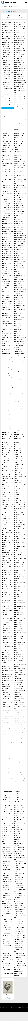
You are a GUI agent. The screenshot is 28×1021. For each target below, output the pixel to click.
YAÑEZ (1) (20, 965)
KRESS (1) (5, 498)
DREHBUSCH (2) (7, 257)
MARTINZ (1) (6, 592)
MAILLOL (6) (6, 580)
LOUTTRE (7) (19, 560)
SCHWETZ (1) (18, 827)
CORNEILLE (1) (20, 207)
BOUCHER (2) (6, 112)
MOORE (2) (6, 632)
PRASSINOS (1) (19, 726)
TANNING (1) (7, 877)
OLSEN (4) (18, 676)
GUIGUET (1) (20, 388)
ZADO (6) (18, 967)
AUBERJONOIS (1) (7, 42)
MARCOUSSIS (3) (7, 586)
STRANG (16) (6, 869)
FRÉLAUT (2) (6, 335)
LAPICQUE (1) (7, 522)
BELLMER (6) (6, 68)
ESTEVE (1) (18, 285)
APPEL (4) (17, 30)
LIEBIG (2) (5, 556)
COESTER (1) (6, 199)
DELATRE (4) (6, 241)
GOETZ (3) (6, 367)
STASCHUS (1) (19, 855)
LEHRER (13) (18, 540)
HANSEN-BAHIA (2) (19, 412)
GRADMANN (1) (7, 377)
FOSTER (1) (18, 323)
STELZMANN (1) (19, 861)
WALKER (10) (18, 939)
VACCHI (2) (18, 903)
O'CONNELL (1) (7, 671)
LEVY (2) (18, 550)
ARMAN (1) (20, 33)
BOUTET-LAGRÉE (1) (19, 117)
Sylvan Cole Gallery (6, 11)
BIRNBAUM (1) (19, 84)
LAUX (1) (6, 526)
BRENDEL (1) (18, 135)
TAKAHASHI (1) (7, 875)
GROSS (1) (18, 383)
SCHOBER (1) (19, 817)
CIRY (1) (17, 191)
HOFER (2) (5, 444)
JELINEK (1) (18, 462)
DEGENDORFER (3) (20, 237)
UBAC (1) (17, 899)
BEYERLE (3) (6, 82)
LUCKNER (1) (19, 567)
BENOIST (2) (6, 70)
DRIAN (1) (20, 261)
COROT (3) (7, 210)
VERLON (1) (18, 913)
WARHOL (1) (6, 943)
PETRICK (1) (7, 702)
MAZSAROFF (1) (19, 606)
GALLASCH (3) (19, 343)
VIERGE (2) (6, 925)
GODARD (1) (19, 363)
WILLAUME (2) (20, 950)
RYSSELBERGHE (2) (8, 789)
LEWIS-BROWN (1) (7, 552)
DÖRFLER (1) (18, 255)
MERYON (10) (7, 618)
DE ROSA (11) (19, 231)
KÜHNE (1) (6, 502)
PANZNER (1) (18, 686)
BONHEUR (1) (6, 100)
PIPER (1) (5, 712)
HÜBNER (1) (6, 448)
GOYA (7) (6, 375)
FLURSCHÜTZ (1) (7, 315)
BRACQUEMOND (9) (7, 121)
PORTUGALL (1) (19, 722)
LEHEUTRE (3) (19, 538)
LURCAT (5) (18, 572)
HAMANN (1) (18, 409)
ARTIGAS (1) (19, 38)
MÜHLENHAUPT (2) (7, 646)
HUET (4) (17, 448)
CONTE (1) (19, 203)
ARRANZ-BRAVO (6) (6, 39)
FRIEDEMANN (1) (19, 335)
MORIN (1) (18, 636)
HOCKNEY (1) (6, 442)
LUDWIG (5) (6, 570)
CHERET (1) (6, 185)
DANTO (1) (18, 221)
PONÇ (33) (5, 722)
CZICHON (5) (7, 217)
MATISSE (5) (6, 600)
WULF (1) (6, 963)
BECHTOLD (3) (19, 62)
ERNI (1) (17, 283)
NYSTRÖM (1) (19, 668)
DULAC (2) (5, 265)
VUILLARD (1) (19, 937)
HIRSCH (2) (6, 438)
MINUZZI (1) (19, 624)
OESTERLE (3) (7, 674)
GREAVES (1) (6, 381)
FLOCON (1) (6, 313)
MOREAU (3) (7, 636)
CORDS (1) (5, 205)
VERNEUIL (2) (20, 916)
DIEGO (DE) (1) (19, 245)
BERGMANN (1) (7, 72)
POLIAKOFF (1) (19, 720)
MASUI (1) (7, 596)
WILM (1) (5, 953)
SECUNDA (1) (6, 831)
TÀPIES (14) (18, 877)
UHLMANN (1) (6, 901)
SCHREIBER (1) (7, 823)
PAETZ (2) (17, 684)
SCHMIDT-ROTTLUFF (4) (19, 814)
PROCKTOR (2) (19, 728)
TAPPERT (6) (6, 879)
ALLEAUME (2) (19, 28)
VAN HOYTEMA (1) (20, 909)
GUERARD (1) (18, 385)
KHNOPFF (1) (19, 486)
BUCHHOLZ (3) (6, 141)
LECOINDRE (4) (20, 534)
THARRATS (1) (7, 881)
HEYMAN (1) (6, 436)
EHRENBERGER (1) (19, 276)
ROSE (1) (5, 772)
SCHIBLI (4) (7, 809)
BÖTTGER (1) (19, 110)
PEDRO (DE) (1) (6, 692)
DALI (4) (18, 219)
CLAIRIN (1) (20, 193)
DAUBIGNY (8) (19, 224)
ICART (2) (5, 452)
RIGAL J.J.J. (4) (17, 756)
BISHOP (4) (6, 86)
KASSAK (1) (18, 480)
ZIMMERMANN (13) (7, 973)
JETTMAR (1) (6, 466)
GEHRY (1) (5, 351)
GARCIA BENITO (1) (18, 346)
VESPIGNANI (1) (7, 921)
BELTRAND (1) (19, 68)
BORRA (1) (6, 104)
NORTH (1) (6, 668)
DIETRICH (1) (19, 247)
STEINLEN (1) (6, 862)
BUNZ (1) (18, 143)
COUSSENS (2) (19, 213)
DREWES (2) (19, 259)
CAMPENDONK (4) (7, 156)
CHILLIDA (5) (19, 185)
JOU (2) (17, 472)
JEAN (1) (18, 460)
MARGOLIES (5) (19, 586)
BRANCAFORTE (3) (7, 125)
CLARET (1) (18, 195)
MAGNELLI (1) (19, 576)
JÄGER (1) (18, 456)
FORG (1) (18, 321)
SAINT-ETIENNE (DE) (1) (7, 792)
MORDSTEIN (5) (20, 633)
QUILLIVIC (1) (18, 732)
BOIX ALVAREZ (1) (7, 95)
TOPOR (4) (18, 887)
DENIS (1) (18, 243)
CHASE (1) (20, 179)
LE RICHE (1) (18, 530)
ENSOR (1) (6, 281)
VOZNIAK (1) (19, 933)
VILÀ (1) (19, 925)
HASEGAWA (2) (19, 417)
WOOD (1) (7, 960)
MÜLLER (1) (18, 646)
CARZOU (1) (6, 165)
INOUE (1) (18, 452)
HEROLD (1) (5, 432)
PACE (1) (18, 682)
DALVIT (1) (6, 221)
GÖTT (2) (5, 373)
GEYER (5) (7, 359)
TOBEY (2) (18, 883)
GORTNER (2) (6, 371)
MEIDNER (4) (19, 612)
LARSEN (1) (18, 522)
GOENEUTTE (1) (7, 365)
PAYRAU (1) (19, 690)
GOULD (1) (17, 373)
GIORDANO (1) (19, 361)
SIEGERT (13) (7, 840)
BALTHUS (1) (17, 46)
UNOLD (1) (17, 901)
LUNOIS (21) (19, 570)
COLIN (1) (17, 199)
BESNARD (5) (18, 78)
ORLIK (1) (17, 678)
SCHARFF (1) (6, 805)
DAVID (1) (18, 227)
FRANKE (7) (6, 333)
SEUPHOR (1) (6, 837)
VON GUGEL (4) (19, 931)
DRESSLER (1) (8, 260)
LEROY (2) (6, 546)
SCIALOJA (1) (18, 829)
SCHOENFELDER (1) (20, 820)
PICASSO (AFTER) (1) (20, 707)
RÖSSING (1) (18, 774)
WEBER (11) (19, 943)
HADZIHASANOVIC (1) (19, 404)
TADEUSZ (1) (19, 873)
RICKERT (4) (19, 752)
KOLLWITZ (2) (6, 496)
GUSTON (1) (18, 393)
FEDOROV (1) (19, 299)
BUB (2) (17, 139)
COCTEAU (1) (18, 197)
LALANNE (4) (19, 514)
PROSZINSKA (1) (7, 730)
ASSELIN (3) (19, 40)
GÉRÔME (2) (19, 357)
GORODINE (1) (19, 369)
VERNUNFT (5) (7, 919)
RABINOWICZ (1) (7, 735)
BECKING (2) (6, 64)
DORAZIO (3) (6, 255)
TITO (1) (5, 883)
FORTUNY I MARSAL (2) (7, 324)
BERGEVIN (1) (19, 70)
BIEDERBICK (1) (20, 82)
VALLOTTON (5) (7, 907)
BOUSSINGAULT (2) (7, 115)
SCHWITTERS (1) (7, 829)
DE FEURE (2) (19, 229)
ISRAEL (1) (18, 454)
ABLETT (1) (6, 22)
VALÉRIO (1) (7, 905)
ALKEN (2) (7, 28)
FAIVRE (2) (5, 289)
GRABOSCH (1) (19, 375)
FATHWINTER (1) (6, 298)
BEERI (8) (17, 64)
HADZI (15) (6, 403)
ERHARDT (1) (20, 281)
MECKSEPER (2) (20, 608)
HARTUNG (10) (6, 417)
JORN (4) (17, 470)
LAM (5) (5, 516)
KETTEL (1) (6, 486)
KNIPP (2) (6, 494)
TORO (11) (5, 889)
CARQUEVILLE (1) (7, 163)
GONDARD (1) (19, 367)
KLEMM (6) (18, 490)
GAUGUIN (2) (18, 349)
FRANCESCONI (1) (20, 329)
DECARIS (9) (18, 233)
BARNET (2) (18, 52)
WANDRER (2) (18, 941)
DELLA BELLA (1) (20, 241)
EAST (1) (5, 271)
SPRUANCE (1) (7, 853)
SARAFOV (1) (6, 799)
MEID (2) (5, 612)
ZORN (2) (18, 973)
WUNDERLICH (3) (19, 963)
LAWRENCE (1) (19, 526)
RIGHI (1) (6, 758)
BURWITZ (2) (6, 145)
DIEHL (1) (7, 247)
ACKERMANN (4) (19, 22)
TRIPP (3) (6, 895)
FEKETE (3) (18, 301)
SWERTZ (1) (6, 873)
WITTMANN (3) (20, 955)
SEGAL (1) (6, 833)
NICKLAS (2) (18, 658)
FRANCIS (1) (18, 331)
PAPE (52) (5, 688)
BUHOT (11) (6, 143)
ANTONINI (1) (7, 30)
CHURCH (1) (20, 188)
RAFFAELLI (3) (19, 735)
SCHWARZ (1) (19, 825)
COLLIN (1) (6, 201)
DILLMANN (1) (7, 249)
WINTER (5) (6, 955)
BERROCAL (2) (7, 76)
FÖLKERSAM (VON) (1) (6, 318)
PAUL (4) (5, 690)
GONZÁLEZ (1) (7, 369)
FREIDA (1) (18, 333)
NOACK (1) (6, 666)
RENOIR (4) (7, 751)
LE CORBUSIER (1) (6, 530)
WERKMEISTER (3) (7, 948)
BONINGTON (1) (7, 102)
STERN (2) (18, 865)
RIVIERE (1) (6, 760)
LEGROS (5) (6, 538)
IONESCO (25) (7, 454)
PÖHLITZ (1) (18, 718)
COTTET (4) (19, 211)
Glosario (23, 1007)
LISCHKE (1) (6, 558)
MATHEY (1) (20, 597)
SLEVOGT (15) (6, 849)
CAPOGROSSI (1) (7, 160)
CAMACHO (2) (6, 151)
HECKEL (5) (6, 421)
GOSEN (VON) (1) (20, 371)
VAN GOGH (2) (7, 909)
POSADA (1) (7, 725)
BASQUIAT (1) (7, 57)
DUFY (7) (17, 263)
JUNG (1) (18, 474)
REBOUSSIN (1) (7, 742)
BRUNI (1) (18, 137)
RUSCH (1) (5, 786)
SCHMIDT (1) (6, 813)
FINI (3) (5, 305)
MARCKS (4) (19, 584)
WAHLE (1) (5, 939)
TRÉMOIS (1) (7, 893)
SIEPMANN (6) (19, 839)
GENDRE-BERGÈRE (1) (19, 354)
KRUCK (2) (18, 498)
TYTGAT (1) (6, 899)
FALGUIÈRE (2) (20, 289)
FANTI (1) (5, 291)
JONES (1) (7, 468)
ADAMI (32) (6, 24)
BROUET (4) (6, 137)
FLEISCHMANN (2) (19, 310)
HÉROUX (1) (18, 432)
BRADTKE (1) (18, 122)
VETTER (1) (18, 921)
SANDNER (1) (6, 797)
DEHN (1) (5, 239)
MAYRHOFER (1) (19, 603)
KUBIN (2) (5, 500)
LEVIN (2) (5, 548)
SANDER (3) (6, 795)
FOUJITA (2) (18, 326)
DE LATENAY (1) (7, 231)
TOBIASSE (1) (6, 885)
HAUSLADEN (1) (19, 419)
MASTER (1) (19, 594)
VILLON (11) (19, 927)
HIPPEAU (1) (19, 436)
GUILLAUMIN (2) (20, 391)
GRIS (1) (5, 383)
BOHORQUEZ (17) (19, 91)
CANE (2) (17, 157)
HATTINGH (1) (6, 419)
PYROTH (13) (6, 732)
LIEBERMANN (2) (19, 554)
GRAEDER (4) (18, 377)
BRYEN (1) (6, 139)
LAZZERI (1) (19, 528)
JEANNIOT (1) (8, 463)
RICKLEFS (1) (6, 754)
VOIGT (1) (19, 929)
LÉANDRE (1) (19, 532)
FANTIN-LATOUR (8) (20, 292)
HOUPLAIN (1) (7, 446)
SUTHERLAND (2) (19, 870)
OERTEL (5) (18, 672)
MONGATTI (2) (6, 630)
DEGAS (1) (5, 237)
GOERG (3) (18, 365)
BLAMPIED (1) (7, 88)
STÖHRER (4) (19, 867)
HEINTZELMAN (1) (19, 424)
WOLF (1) (5, 957)
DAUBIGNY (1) (7, 227)
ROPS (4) (19, 769)
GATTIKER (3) (7, 349)
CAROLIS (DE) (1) (19, 161)
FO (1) (17, 315)
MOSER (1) (6, 640)
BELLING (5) (18, 66)
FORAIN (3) (5, 321)
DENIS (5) (6, 243)
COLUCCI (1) (18, 201)
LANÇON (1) (19, 516)
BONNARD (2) (19, 102)
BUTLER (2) (5, 147)
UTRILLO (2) (6, 903)
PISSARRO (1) (7, 716)
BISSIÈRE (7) (18, 86)
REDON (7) (18, 742)
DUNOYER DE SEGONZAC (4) (7, 268)
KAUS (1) (17, 482)
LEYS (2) (18, 552)
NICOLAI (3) (7, 661)
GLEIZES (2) (6, 363)
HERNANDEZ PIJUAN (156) (19, 429)
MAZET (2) (5, 606)
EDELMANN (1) (7, 273)
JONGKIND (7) (7, 471)
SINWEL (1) (6, 847)
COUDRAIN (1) (7, 213)
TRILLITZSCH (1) (19, 893)
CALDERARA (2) (7, 149)
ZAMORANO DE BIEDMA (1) (6, 970)
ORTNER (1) (18, 680)
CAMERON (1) (19, 152)
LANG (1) (17, 518)
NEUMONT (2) (19, 656)
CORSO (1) (18, 209)
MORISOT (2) (6, 638)
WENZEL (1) (18, 945)
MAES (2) (17, 574)
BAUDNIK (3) (7, 60)
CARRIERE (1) (19, 163)
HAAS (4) (18, 395)
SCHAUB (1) (6, 807)
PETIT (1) (5, 698)
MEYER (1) (7, 620)
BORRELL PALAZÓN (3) (19, 105)
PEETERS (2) (6, 694)
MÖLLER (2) (18, 628)
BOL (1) (18, 94)
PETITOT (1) (19, 699)
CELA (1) (6, 167)
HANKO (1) (5, 411)
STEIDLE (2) (7, 857)
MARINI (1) (18, 588)
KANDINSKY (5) (7, 478)
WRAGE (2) (18, 961)
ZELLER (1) (18, 971)
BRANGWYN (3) (19, 126)
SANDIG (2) (18, 795)
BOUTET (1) (18, 114)
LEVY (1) (6, 550)
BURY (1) (17, 145)
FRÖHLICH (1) (6, 341)
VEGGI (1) (18, 911)
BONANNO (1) (19, 96)
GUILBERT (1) (7, 391)
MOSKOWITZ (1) (19, 640)
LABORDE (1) (6, 508)
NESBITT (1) (19, 654)
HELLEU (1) (19, 427)
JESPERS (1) (18, 464)
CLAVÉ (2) (5, 197)
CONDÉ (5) (6, 203)
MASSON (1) (6, 594)
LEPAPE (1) (6, 544)
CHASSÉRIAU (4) (19, 182)
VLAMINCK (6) (7, 930)
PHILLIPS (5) (6, 704)
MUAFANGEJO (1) (19, 642)
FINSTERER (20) (19, 305)
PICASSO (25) (6, 706)
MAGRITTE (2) (6, 578)
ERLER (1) (5, 283)
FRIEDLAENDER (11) (7, 338)
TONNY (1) (6, 887)
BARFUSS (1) (5, 50)
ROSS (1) (5, 774)
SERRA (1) (18, 835)
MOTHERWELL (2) (7, 642)
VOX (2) (6, 933)
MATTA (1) (18, 600)
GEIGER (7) (18, 351)
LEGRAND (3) (18, 536)
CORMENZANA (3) (7, 207)
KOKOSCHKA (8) (19, 494)
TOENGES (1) (19, 885)
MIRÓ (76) (17, 626)
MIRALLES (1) (6, 626)
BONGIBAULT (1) (19, 98)
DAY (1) (5, 229)
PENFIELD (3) (6, 696)
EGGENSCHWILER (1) (7, 276)
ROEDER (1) (18, 764)
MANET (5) (6, 582)
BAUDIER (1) (18, 58)
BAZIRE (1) (6, 62)
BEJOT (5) (6, 66)
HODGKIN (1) (19, 442)
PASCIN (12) (18, 688)
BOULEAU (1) (19, 112)
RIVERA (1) (18, 758)
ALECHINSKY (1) (19, 26)
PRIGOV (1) (6, 728)
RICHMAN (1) (19, 750)
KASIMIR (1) (6, 480)
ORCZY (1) (5, 678)
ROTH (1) (5, 776)
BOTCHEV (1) (18, 108)
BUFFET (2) (18, 141)
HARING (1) (6, 415)
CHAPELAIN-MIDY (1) (7, 180)
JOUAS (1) (6, 474)
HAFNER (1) (6, 407)
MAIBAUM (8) (18, 578)
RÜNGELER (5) (20, 783)
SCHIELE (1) (18, 809)
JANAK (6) (5, 458)
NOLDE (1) (17, 666)
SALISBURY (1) (18, 792)
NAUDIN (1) (6, 654)
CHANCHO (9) (7, 175)
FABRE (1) (18, 287)
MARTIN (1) (18, 590)
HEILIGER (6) (19, 421)
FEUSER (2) (18, 303)
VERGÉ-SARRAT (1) (7, 914)
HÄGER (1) (19, 407)
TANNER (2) (18, 875)
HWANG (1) (18, 450)
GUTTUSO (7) (7, 395)
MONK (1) (18, 630)
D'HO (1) (17, 217)
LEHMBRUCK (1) (7, 540)
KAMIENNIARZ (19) (20, 476)
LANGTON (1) (18, 520)
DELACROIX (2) (19, 239)
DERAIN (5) (6, 245)
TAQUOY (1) (19, 879)
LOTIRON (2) (6, 560)
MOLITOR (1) (7, 628)
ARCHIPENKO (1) (7, 33)
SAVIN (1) (6, 801)
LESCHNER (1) (19, 546)
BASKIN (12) (19, 54)
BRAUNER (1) (6, 133)
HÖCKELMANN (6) (20, 439)
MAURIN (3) (6, 602)
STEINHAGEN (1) (19, 858)
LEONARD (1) (19, 542)
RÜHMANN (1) (6, 782)
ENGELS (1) (18, 279)
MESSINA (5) (19, 618)
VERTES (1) (18, 919)
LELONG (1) (6, 542)
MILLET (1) (7, 622)
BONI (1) (17, 100)
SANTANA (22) (19, 797)
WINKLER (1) (19, 953)
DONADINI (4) (7, 253)
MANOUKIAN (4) (20, 582)
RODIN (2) (18, 762)
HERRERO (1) (7, 434)
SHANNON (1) (19, 837)
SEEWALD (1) (19, 831)
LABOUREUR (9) (19, 509)
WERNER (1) (18, 947)
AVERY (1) (5, 44)
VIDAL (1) (18, 923)
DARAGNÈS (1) (7, 224)
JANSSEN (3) (18, 458)
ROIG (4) (18, 766)
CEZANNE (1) (18, 167)
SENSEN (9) (5, 835)
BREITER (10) (19, 133)
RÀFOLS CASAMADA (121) (7, 739)
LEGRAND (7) (6, 536)
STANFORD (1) (6, 855)
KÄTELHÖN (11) (7, 483)
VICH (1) (5, 923)
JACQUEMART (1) (7, 456)
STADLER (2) (18, 853)
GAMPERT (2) (6, 345)
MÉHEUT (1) (7, 610)
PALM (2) (6, 686)
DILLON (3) (19, 249)
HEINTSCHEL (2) (7, 424)
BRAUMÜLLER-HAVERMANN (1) (19, 129)
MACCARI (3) (6, 574)
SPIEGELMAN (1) (19, 851)
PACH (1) (5, 684)
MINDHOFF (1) (6, 624)
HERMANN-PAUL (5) (6, 429)
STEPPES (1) (6, 865)
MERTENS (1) (19, 615)
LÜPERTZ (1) (6, 572)
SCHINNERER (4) (7, 811)
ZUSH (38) (16, 975)
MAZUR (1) (6, 608)
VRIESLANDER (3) (7, 936)
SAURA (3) (18, 799)
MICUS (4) (18, 620)
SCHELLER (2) (19, 807)
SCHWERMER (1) (8, 827)
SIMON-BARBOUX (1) (18, 844)
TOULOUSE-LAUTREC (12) (19, 890)
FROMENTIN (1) (19, 341)
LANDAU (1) (6, 518)
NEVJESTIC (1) (7, 658)
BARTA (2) (6, 54)
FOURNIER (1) (7, 330)
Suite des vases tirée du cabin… (7, 997)
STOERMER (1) (6, 867)
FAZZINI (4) (18, 297)
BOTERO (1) (7, 110)
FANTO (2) (6, 295)
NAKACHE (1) (19, 652)
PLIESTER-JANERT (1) (7, 719)
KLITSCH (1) (18, 492)
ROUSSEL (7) (19, 778)
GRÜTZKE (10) (7, 385)
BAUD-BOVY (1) (18, 56)
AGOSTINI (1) (18, 24)
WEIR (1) (6, 945)
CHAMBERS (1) (18, 172)
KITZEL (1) (6, 488)
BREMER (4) (5, 135)
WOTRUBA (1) (18, 959)
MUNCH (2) (18, 648)
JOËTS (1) (17, 466)
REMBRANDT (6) (19, 747)
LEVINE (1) (18, 548)
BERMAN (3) (18, 72)
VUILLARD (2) (19, 935)
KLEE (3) (17, 488)
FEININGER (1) (7, 301)
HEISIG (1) (6, 427)
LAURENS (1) (19, 524)
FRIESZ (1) (18, 339)
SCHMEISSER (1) (19, 811)
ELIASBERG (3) (6, 279)
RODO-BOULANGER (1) (7, 765)
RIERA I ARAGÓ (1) (6, 756)
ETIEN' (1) (4, 287)
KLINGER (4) (6, 492)
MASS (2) (18, 592)
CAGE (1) (17, 147)
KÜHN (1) (18, 500)
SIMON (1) (5, 843)
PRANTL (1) (18, 724)
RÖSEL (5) (18, 772)
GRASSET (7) (19, 379)
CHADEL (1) (6, 169)
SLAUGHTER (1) (19, 847)
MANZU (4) (6, 584)
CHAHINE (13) (6, 171)
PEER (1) (18, 692)
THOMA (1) (18, 881)
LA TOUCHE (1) (7, 506)
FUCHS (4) (5, 343)
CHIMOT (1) (6, 187)
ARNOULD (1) (19, 36)
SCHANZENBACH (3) (19, 802)
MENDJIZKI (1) (7, 614)
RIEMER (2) (18, 754)
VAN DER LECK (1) (19, 907)
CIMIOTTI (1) (6, 191)
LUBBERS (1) (6, 564)
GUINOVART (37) (7, 393)
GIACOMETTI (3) (7, 361)
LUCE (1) (6, 566)
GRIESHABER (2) (19, 381)
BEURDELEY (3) (19, 80)
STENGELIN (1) (20, 863)
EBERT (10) (18, 271)
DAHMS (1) (6, 219)
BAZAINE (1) (18, 60)
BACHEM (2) (18, 44)
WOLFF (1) (18, 957)
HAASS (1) (18, 397)
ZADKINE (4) (5, 967)
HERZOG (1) (18, 434)
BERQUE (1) (18, 74)
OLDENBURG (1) (19, 674)
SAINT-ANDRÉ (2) (17, 788)
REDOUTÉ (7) (7, 745)
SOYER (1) (6, 851)
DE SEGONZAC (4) (7, 234)
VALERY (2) (18, 905)
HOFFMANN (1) (19, 444)
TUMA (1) (5, 897)
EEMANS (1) (18, 273)
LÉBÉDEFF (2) (6, 534)
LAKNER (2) (18, 512)
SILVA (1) (19, 841)
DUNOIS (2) (18, 265)
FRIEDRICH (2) (20, 337)
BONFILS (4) (6, 98)
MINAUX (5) (18, 622)
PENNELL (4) (18, 696)
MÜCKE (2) (18, 644)
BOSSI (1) (6, 108)
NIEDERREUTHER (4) (18, 661)
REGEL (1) (17, 744)
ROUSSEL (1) (7, 778)
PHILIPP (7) (19, 702)
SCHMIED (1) (7, 818)
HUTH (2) (6, 450)
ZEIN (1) (17, 969)
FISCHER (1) (18, 307)
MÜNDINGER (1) (7, 650)
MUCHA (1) (6, 644)
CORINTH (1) (18, 205)
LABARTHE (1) (19, 506)
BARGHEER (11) (19, 50)
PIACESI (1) (18, 704)
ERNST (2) (5, 285)
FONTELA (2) (18, 319)
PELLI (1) (17, 694)
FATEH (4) (18, 295)
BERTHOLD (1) (19, 76)
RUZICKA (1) (18, 786)
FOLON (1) (19, 317)
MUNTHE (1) (19, 650)
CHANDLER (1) (20, 176)
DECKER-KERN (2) (20, 235)
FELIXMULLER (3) (7, 303)
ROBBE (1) (18, 760)
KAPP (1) (17, 478)
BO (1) (4, 90)
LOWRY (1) (5, 562)
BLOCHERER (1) (19, 88)
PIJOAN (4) (18, 710)
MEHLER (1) (18, 610)
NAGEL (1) (5, 652)
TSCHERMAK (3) (19, 895)
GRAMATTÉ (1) (7, 379)
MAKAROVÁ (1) (19, 580)
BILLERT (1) (5, 84)
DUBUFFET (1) (6, 263)
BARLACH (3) (6, 52)
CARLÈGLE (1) (17, 159)
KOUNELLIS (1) (19, 496)
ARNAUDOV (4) (7, 36)
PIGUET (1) (6, 710)
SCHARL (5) (18, 805)
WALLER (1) (6, 941)
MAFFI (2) (5, 576)
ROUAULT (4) (19, 776)
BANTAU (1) (6, 48)
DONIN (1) (19, 253)
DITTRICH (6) (6, 251)
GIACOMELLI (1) (19, 359)
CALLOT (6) (18, 149)
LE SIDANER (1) (7, 532)
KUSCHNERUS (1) (20, 504)
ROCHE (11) (6, 762)
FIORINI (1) (6, 307)
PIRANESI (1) (18, 713)
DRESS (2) (18, 257)
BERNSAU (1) (6, 74)
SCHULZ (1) (7, 825)
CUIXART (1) (19, 215)
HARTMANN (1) (20, 415)
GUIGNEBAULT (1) (7, 387)
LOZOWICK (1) (19, 562)
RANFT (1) (18, 738)
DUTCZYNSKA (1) (19, 268)
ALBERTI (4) (6, 26)
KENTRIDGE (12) (20, 484)
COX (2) (6, 215)
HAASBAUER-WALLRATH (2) (7, 398)
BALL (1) (5, 46)
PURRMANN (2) (19, 730)
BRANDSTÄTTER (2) (20, 124)
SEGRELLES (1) (18, 833)
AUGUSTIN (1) (19, 42)
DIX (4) (17, 251)
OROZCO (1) (7, 681)
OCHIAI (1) (18, 670)
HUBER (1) (18, 446)
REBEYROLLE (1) (19, 740)
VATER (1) (5, 911)
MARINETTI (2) (6, 589)
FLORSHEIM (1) (19, 313)
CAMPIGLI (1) (19, 155)
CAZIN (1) (19, 165)
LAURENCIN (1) (7, 524)
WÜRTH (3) (7, 965)
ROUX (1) (5, 780)
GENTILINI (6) (7, 357)
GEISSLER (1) (6, 353)
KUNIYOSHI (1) (19, 502)
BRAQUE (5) (6, 128)
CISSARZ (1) (7, 194)
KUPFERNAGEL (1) (7, 504)
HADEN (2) (18, 400)
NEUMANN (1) (6, 656)
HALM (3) (5, 409)
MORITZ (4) (18, 638)
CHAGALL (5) (18, 169)
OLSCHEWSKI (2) (7, 676)
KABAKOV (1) (6, 476)
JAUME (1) (5, 460)
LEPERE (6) (19, 544)
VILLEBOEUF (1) (7, 927)
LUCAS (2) (18, 564)
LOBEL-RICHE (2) (20, 558)
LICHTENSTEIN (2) (7, 554)
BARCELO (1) (19, 48)
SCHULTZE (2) (19, 823)
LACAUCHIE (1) (7, 513)
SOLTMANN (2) (19, 849)
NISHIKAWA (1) (20, 664)
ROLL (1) (5, 768)
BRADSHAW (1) (20, 120)
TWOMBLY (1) (18, 897)
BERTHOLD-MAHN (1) (6, 79)
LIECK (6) (18, 556)
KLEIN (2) (6, 490)
